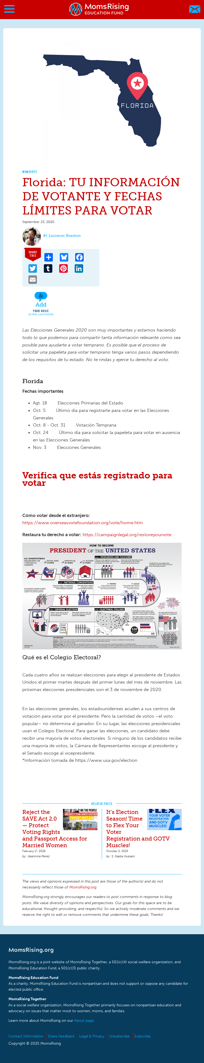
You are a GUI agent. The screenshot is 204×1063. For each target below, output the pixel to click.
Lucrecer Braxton (65, 235)
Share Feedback (61, 1036)
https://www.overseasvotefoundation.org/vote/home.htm (82, 522)
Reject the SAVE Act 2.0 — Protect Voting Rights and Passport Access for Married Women (54, 829)
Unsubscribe (119, 1036)
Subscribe (142, 1036)
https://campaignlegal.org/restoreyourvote (127, 534)
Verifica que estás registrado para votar (97, 479)
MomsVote (29, 172)
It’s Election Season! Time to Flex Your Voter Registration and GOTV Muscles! (138, 829)
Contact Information (25, 1036)
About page (84, 1020)
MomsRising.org (99, 9)
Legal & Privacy (91, 1036)
